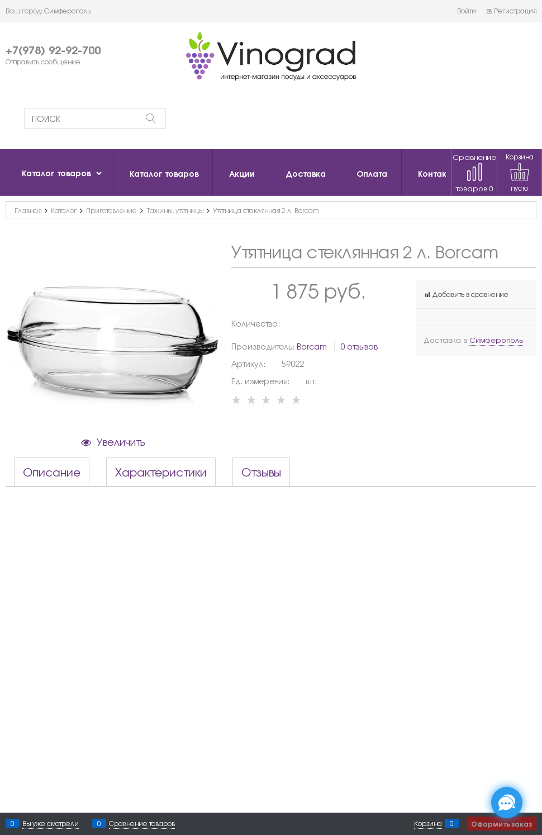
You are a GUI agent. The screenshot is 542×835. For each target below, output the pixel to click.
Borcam (312, 346)
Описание (51, 472)
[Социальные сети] (506, 802)
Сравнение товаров (474, 173)
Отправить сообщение (43, 61)
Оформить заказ (501, 823)
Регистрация (511, 11)
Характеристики (161, 472)
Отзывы (261, 472)
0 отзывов (359, 346)
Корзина (428, 823)
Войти (466, 11)
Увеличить (121, 441)
